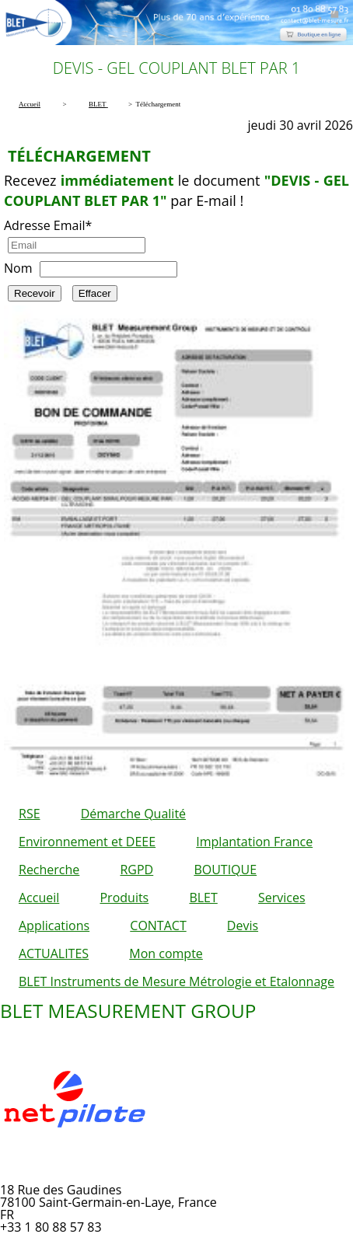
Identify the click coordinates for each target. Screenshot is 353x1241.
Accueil (39, 897)
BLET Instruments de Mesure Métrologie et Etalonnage (176, 981)
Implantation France (254, 841)
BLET (203, 897)
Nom (18, 268)
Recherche (49, 869)
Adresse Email (48, 225)
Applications (54, 925)
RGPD (136, 869)
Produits (124, 897)
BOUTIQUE (225, 869)
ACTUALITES (54, 953)
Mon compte (166, 953)
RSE (29, 813)
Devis (242, 925)
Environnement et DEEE (87, 841)
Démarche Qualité (133, 813)
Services (282, 897)
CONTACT (158, 925)
